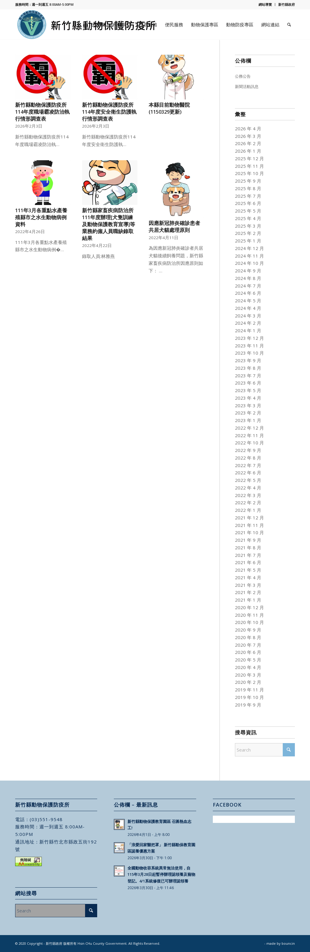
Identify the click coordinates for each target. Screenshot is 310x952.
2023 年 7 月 (248, 375)
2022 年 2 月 (248, 502)
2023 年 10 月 (249, 353)
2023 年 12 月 (249, 338)
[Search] (289, 24)
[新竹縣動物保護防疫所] (87, 24)
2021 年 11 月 (249, 525)
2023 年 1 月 (248, 420)
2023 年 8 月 (248, 368)
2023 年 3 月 (248, 405)
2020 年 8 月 (248, 637)
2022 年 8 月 (248, 458)
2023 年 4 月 (248, 398)
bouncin (288, 943)
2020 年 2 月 (248, 682)
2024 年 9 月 (248, 271)
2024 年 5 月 (248, 300)
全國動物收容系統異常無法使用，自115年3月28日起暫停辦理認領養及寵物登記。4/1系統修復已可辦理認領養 (161, 874)
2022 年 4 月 (248, 488)
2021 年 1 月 (248, 600)
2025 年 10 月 (249, 173)
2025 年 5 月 (248, 211)
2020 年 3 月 (248, 675)
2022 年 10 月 (249, 443)
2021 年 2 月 (248, 592)
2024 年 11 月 (249, 256)
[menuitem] (265, 4)
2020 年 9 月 (248, 630)
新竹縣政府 (286, 4)
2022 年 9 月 (248, 450)
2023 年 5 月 (248, 390)
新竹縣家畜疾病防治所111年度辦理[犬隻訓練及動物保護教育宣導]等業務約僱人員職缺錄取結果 (108, 224)
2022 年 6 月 (248, 473)
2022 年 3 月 (248, 495)
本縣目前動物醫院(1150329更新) (169, 108)
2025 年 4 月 (248, 218)
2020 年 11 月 (249, 615)
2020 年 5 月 (248, 660)
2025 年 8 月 (248, 188)
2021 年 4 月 (248, 577)
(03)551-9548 (46, 819)
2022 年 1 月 (248, 510)
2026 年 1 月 (248, 151)
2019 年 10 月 (249, 697)
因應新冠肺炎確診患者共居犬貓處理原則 (174, 226)
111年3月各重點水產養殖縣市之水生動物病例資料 (41, 217)
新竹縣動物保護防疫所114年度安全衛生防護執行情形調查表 (109, 111)
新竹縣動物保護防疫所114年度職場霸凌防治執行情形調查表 (42, 111)
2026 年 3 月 (248, 136)
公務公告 (243, 76)
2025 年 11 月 (249, 166)
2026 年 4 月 (248, 128)
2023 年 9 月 (248, 360)
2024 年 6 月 (248, 293)
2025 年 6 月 (248, 203)
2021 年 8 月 (248, 547)
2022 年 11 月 (249, 435)
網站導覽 (265, 4)
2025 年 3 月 (248, 226)
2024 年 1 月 (248, 330)
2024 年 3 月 (248, 316)
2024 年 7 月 (248, 286)
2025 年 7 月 (248, 196)
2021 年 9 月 (248, 540)
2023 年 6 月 (248, 383)
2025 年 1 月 (248, 241)
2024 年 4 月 (248, 308)
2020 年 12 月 (249, 607)
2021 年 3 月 (248, 585)
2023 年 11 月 (249, 346)
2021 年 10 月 (249, 532)
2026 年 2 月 (248, 143)
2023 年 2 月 (248, 413)
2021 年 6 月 (248, 562)
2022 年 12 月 (249, 428)
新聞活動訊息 (247, 86)
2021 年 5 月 (248, 570)
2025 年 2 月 (248, 233)
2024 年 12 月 (249, 248)
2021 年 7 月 (248, 555)
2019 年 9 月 (248, 705)
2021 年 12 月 (249, 518)
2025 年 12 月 (249, 158)
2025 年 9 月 (248, 181)
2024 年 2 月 (248, 323)
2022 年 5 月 (248, 480)
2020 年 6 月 (248, 652)
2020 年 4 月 (248, 667)
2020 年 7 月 (248, 645)
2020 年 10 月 (249, 622)
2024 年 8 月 (248, 278)
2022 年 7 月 (248, 465)
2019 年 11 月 (249, 690)
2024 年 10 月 (249, 263)
